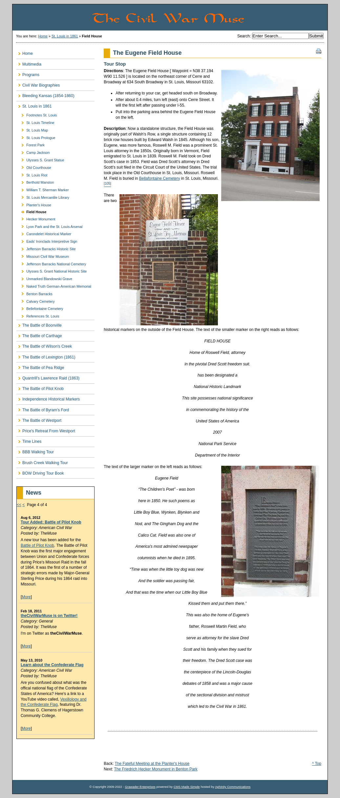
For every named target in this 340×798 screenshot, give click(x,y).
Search (243, 36)
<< (19, 504)
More (26, 597)
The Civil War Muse (209, 17)
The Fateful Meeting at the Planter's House (152, 763)
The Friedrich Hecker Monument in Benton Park (155, 769)
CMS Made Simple (187, 786)
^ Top (316, 763)
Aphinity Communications (232, 786)
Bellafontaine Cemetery (159, 178)
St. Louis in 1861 (65, 36)
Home (43, 36)
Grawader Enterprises (140, 786)
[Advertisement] (54, 753)
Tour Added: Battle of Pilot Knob (51, 522)
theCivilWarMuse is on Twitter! (49, 615)
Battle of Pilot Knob (37, 545)
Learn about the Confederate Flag (52, 665)
